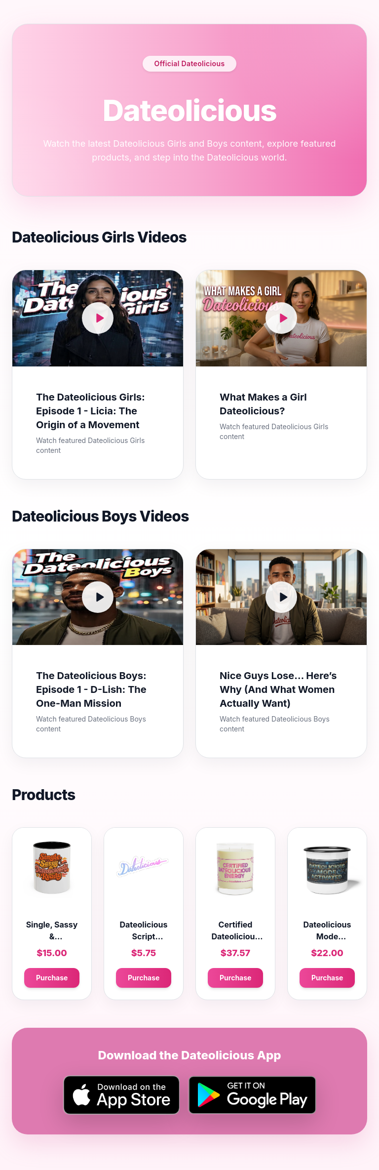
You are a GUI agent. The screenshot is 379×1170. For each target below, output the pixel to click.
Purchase (52, 977)
